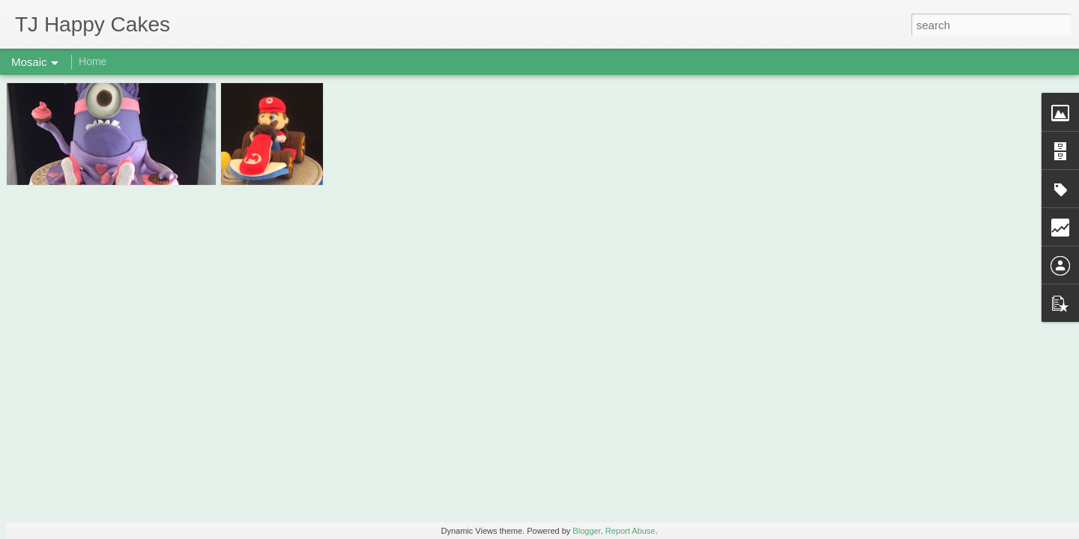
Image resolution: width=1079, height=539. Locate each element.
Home (92, 61)
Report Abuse (630, 530)
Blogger (586, 530)
